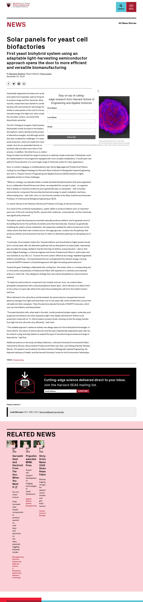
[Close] (98, 91)
